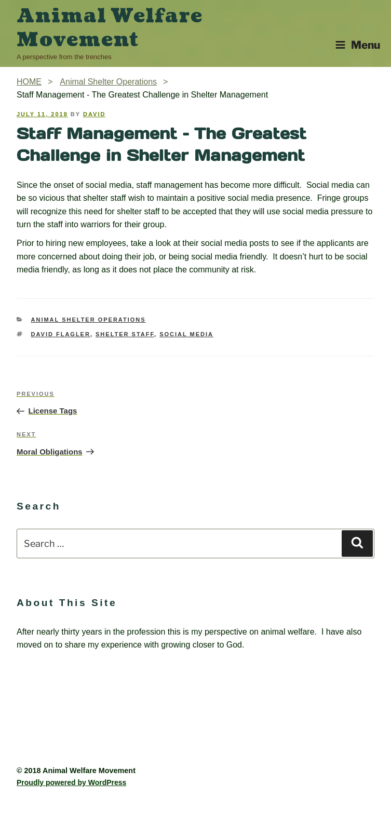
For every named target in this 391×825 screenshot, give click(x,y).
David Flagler (60, 334)
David (94, 114)
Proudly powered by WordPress (71, 782)
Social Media (186, 334)
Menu (357, 44)
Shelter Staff (125, 334)
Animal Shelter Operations (88, 320)
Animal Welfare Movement (110, 28)
